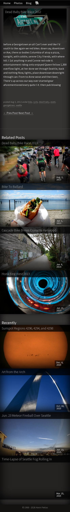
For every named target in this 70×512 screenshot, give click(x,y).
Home (7, 3)
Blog (29, 3)
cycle (35, 102)
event (53, 102)
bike (30, 102)
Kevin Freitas (42, 507)
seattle (19, 105)
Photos (18, 3)
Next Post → (25, 113)
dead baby (44, 102)
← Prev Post (10, 113)
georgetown (9, 105)
